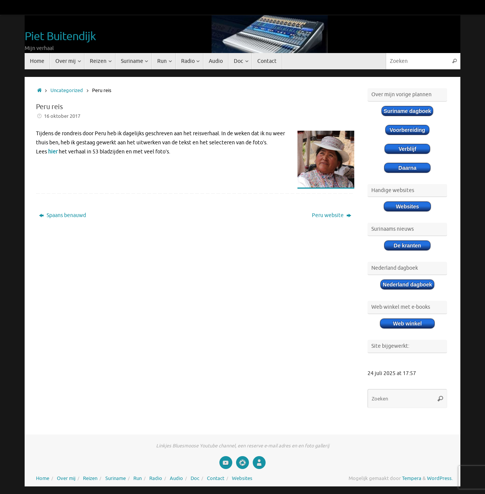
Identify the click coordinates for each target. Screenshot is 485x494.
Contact (215, 478)
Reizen (90, 478)
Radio (155, 478)
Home (42, 478)
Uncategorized (66, 91)
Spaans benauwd (62, 215)
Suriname (115, 478)
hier (53, 152)
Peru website (331, 215)
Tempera (411, 478)
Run (137, 478)
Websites (242, 478)
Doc (195, 478)
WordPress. (440, 478)
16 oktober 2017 (62, 116)
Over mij (66, 478)
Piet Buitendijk (60, 36)
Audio (176, 478)
